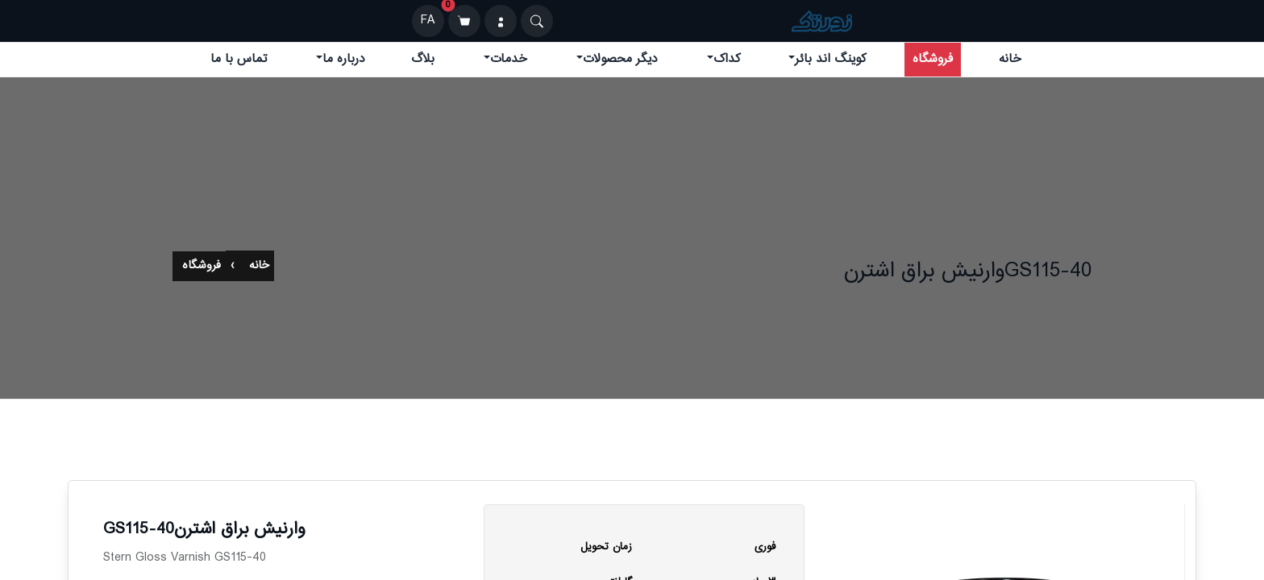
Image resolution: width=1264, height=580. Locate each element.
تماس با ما (238, 59)
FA (427, 20)
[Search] (537, 21)
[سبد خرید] (464, 21)
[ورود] (500, 21)
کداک (726, 59)
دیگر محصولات (620, 59)
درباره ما (343, 59)
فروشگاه (933, 59)
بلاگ (422, 59)
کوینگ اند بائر (830, 59)
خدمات (508, 59)
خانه (1010, 59)
